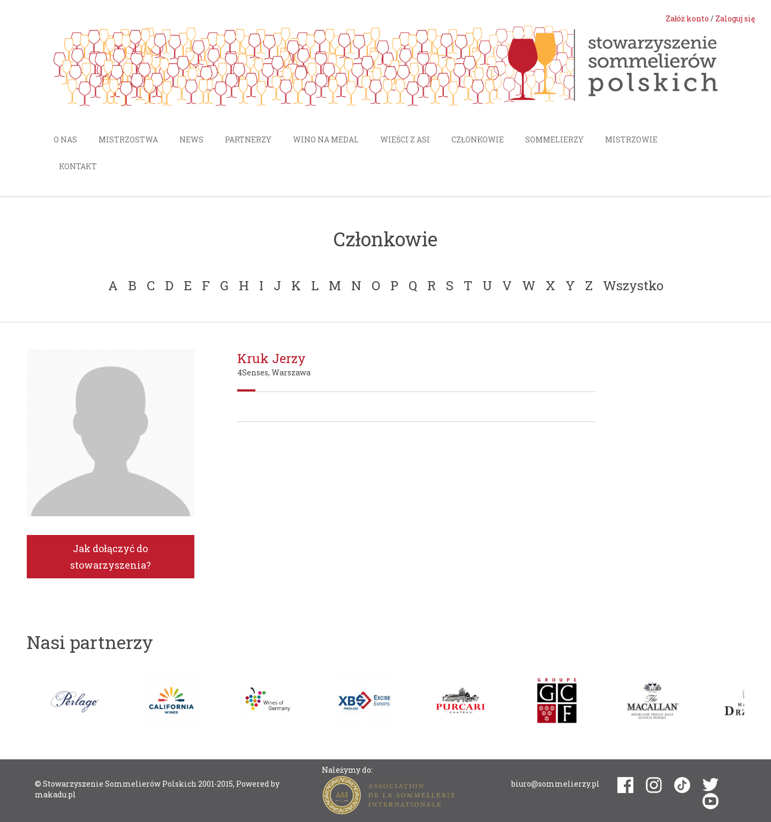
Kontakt (78, 166)
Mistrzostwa (128, 139)
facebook (625, 785)
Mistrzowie (631, 139)
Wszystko (633, 285)
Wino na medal (326, 139)
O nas (65, 139)
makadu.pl (55, 794)
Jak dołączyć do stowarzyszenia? (110, 556)
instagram (654, 785)
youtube (710, 801)
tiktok (682, 785)
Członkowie (477, 139)
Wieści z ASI (405, 139)
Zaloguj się (735, 18)
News (191, 139)
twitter (710, 784)
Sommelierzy (554, 139)
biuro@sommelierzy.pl (555, 784)
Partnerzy (248, 139)
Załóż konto (687, 18)
